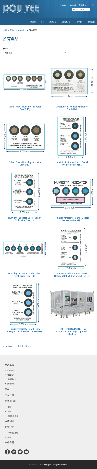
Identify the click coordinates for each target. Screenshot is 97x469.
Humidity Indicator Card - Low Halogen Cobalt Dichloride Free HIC (72, 274)
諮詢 (9, 437)
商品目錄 (52, 22)
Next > (28, 346)
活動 (9, 411)
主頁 (5, 30)
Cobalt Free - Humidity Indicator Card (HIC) (24, 108)
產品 (42, 22)
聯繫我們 (91, 22)
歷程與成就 (11, 379)
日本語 (91, 5)
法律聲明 (9, 442)
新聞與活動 (66, 22)
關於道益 (32, 22)
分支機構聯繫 (12, 433)
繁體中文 (82, 5)
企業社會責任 (12, 416)
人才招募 (78, 22)
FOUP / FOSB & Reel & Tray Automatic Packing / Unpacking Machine (72, 331)
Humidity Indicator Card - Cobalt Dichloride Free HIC (72, 163)
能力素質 (11, 375)
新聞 (9, 407)
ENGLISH (63, 5)
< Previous (7, 346)
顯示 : (5, 49)
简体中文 (73, 5)
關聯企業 (11, 384)
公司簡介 (11, 370)
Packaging (21, 30)
